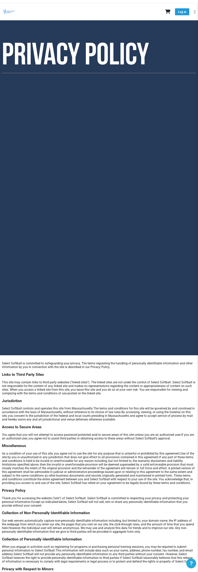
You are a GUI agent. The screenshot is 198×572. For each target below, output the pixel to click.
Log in (182, 12)
